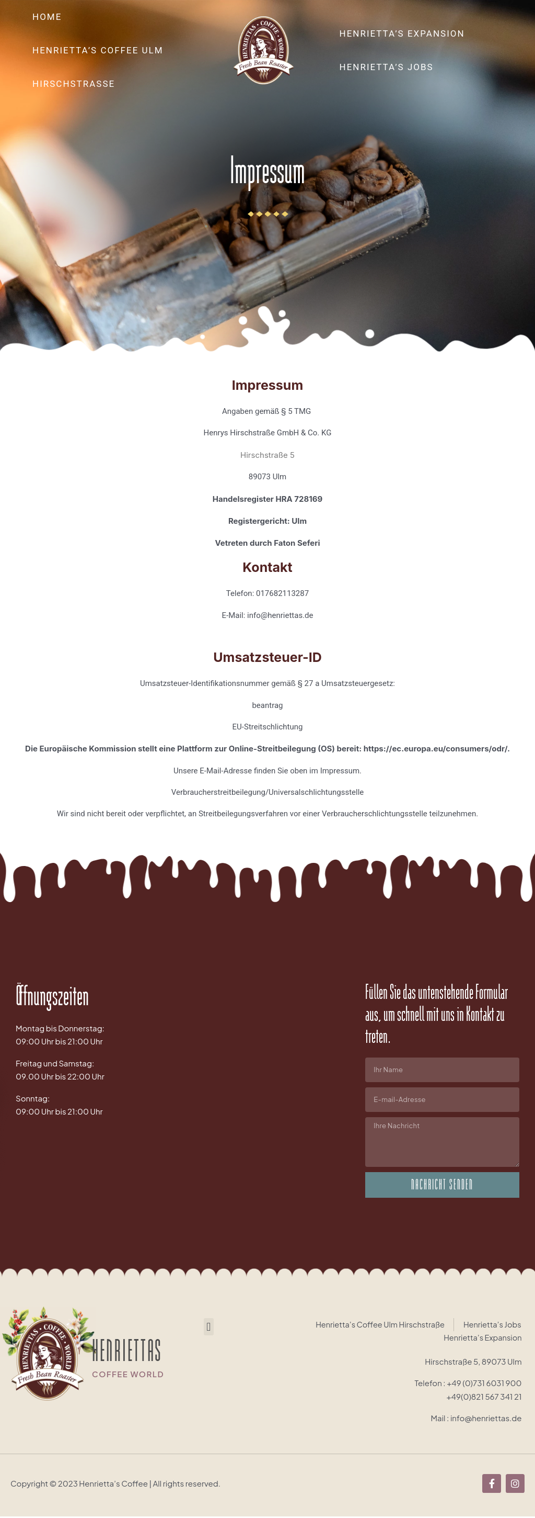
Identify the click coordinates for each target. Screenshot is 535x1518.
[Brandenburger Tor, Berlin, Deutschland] (268, 1080)
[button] (209, 1327)
